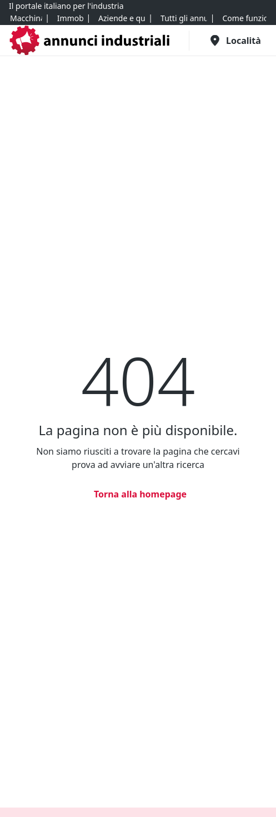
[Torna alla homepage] (138, 494)
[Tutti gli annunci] (183, 18)
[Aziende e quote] (121, 18)
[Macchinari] (26, 18)
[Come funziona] (244, 18)
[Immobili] (70, 18)
